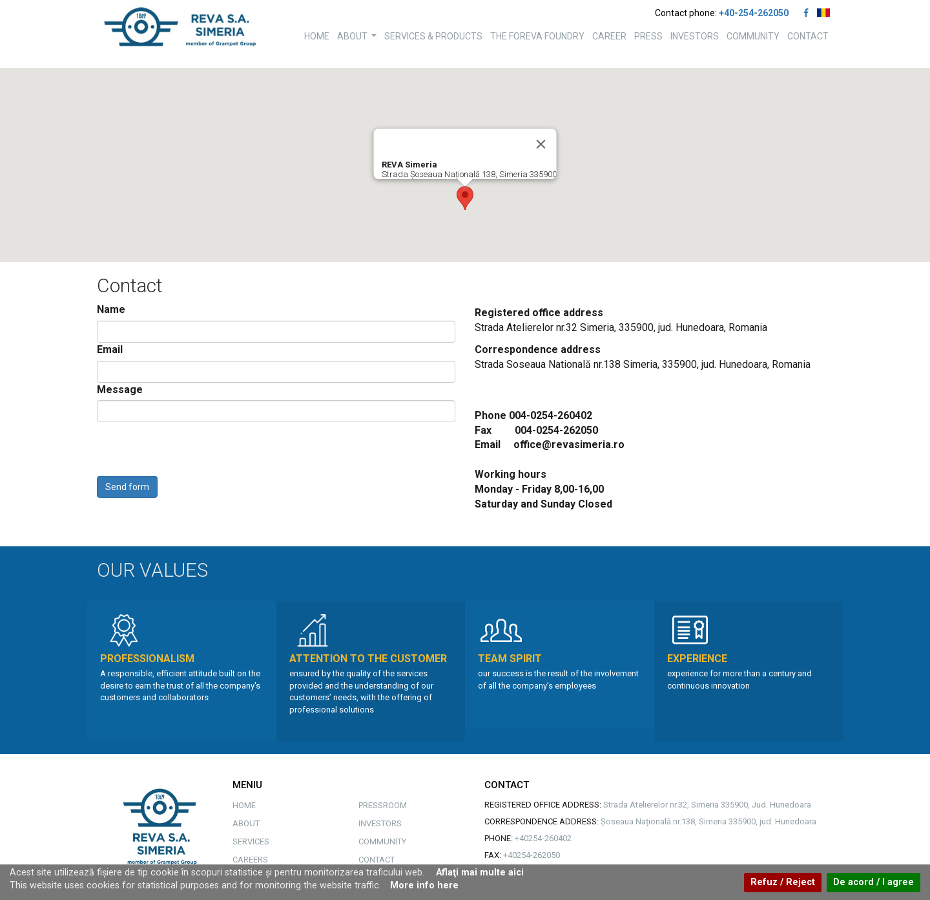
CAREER (609, 36)
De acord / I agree (873, 882)
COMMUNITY (753, 36)
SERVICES (250, 841)
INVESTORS (694, 36)
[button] (465, 198)
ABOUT (358, 39)
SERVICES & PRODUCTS (433, 36)
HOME (316, 36)
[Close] (541, 144)
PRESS (648, 36)
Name (111, 309)
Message (120, 389)
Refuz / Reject (782, 882)
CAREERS (250, 859)
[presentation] (195, 450)
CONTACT (808, 36)
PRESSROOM (382, 805)
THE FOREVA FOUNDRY (537, 36)
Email (110, 349)
